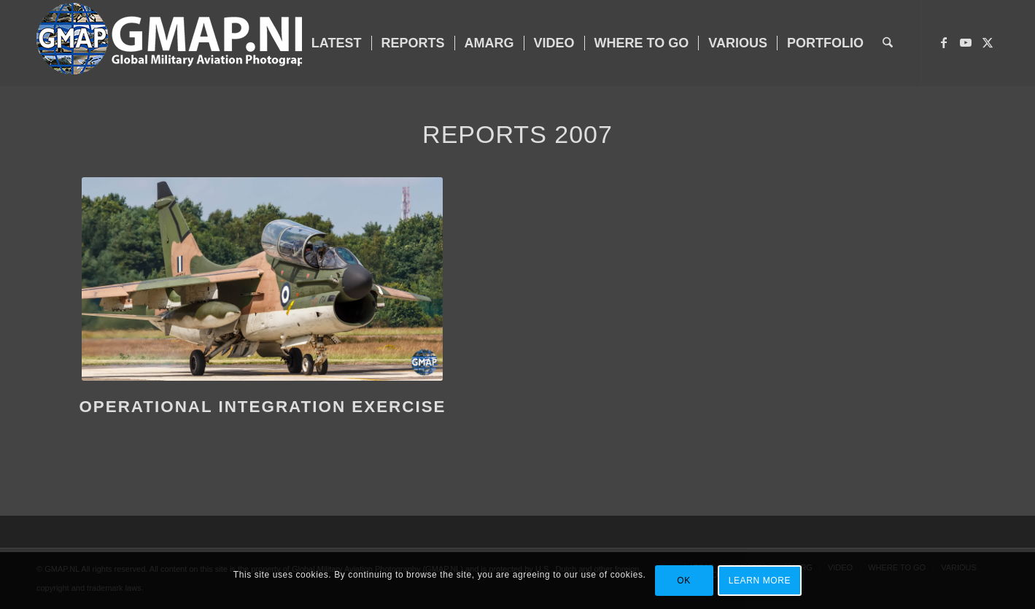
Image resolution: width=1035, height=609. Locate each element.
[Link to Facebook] (944, 42)
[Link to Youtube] (966, 42)
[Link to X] (988, 42)
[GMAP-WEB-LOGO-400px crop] (177, 43)
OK (684, 580)
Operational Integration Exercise (262, 406)
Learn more (760, 580)
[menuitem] (336, 43)
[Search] (887, 43)
